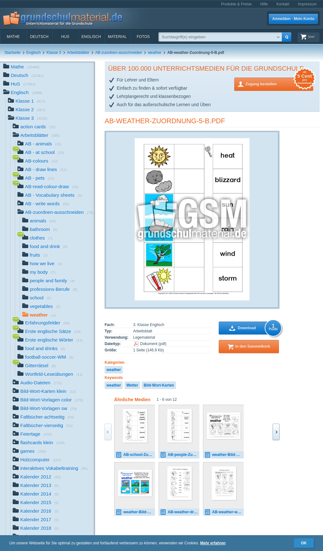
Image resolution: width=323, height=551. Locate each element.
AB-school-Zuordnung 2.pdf (135, 455)
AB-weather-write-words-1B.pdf (224, 512)
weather (155, 52)
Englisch (91, 37)
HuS (65, 37)
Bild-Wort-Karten (159, 385)
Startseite (12, 52)
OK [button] (304, 543)
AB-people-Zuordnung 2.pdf (179, 455)
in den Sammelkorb (252, 346)
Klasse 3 (54, 52)
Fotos (143, 37)
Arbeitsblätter (78, 52)
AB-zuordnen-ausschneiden (118, 52)
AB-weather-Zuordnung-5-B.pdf (165, 121)
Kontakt (282, 4)
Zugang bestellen (279, 83)
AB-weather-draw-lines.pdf (179, 512)
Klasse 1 (26, 102)
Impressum (307, 4)
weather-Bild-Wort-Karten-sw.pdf (224, 455)
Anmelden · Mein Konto (293, 18)
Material (117, 37)
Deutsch (39, 37)
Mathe (13, 37)
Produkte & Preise (236, 4)
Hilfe (264, 4)
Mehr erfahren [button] (213, 543)
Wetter (132, 385)
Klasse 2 (26, 110)
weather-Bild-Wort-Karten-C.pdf (135, 512)
